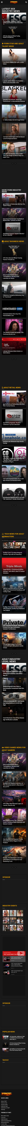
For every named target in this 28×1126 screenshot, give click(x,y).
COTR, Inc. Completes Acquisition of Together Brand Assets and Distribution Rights (13, 460)
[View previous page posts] (13, 163)
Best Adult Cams (5, 1095)
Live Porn (3, 1097)
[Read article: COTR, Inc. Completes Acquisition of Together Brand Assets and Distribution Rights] (14, 455)
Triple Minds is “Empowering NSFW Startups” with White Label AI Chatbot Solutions (14, 571)
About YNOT (4, 1081)
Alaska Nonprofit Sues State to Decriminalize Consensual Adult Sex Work (13, 688)
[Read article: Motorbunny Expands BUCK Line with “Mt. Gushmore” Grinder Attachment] (14, 492)
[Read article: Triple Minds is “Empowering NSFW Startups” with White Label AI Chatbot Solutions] (14, 566)
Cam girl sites (4, 1121)
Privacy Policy (4, 1084)
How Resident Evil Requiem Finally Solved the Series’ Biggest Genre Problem (13, 840)
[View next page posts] (15, 163)
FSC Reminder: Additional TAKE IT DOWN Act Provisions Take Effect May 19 (13, 673)
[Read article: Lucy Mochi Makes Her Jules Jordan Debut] (14, 57)
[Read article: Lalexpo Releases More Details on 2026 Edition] (14, 346)
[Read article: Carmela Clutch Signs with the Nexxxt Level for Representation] (14, 132)
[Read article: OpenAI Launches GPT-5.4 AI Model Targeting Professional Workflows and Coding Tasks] (14, 585)
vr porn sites (4, 1104)
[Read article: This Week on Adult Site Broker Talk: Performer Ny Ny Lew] (14, 327)
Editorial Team (4, 1086)
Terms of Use (4, 1082)
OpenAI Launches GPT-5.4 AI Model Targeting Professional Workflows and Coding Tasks (14, 589)
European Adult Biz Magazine (8, 1105)
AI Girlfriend (4, 1123)
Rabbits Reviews (5, 1112)
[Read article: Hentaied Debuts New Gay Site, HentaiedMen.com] (14, 308)
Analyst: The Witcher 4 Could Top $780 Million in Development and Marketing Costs (12, 859)
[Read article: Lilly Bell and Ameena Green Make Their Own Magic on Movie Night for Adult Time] (14, 150)
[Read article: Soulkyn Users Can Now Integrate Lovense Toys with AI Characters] (14, 547)
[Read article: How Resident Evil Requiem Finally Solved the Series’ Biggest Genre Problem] (14, 836)
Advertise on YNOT (5, 1087)
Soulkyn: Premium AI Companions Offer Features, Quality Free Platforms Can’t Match (14, 608)
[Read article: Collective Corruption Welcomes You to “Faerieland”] (14, 290)
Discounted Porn (5, 1102)
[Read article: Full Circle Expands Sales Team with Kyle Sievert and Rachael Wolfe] (14, 473)
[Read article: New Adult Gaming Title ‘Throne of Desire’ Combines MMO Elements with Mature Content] (14, 817)
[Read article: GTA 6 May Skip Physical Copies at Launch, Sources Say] (14, 798)
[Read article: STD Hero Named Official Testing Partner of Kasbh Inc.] (14, 253)
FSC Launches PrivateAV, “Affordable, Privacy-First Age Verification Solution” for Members (13, 627)
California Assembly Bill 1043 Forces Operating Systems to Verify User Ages (13, 703)
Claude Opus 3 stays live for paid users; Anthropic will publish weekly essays (13, 645)
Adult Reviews (4, 1099)
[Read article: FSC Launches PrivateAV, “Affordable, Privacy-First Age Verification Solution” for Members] (14, 622)
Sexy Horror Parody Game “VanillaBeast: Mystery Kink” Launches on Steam (13, 219)
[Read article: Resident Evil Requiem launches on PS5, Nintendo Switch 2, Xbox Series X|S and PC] (14, 780)
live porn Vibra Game (6, 1125)
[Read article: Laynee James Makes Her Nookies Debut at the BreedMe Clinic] (14, 76)
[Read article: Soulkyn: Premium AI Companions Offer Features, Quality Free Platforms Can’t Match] (14, 603)
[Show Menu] (2, 2)
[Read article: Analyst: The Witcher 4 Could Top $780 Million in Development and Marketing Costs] (14, 854)
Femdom (3, 1117)
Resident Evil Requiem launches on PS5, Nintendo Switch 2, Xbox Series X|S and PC (13, 784)
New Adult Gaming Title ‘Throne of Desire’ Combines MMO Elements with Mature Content (14, 822)
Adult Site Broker (5, 1115)
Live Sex (3, 1120)
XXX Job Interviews (5, 1113)
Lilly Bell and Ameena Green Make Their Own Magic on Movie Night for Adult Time (13, 155)
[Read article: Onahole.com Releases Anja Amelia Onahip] (14, 436)
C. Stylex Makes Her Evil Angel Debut (13, 120)
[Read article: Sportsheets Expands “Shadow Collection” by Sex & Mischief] (14, 417)
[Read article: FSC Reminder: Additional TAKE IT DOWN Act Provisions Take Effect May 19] (6, 1018)
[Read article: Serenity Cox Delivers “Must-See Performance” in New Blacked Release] (14, 94)
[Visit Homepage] (14, 2)
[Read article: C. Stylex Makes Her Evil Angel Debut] (14, 113)
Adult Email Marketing (6, 1100)
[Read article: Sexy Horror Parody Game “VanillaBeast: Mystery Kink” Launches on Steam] (14, 271)
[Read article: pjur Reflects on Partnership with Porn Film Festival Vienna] (14, 399)
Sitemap (3, 1089)
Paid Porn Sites (4, 1118)
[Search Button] (26, 2)
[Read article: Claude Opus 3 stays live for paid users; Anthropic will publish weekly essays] (14, 641)
